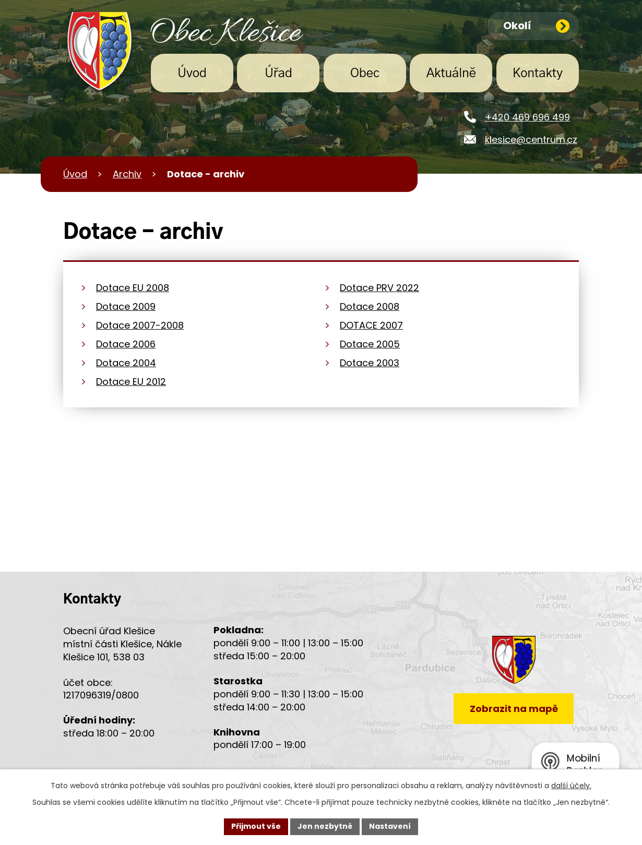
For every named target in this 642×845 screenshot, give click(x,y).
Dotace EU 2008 (132, 287)
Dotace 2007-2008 (140, 325)
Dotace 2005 (370, 344)
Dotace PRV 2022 (379, 287)
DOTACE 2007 (371, 325)
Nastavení (390, 826)
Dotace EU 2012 (131, 381)
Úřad (278, 73)
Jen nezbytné (325, 826)
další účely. (571, 785)
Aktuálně (451, 73)
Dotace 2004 (126, 362)
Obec (364, 73)
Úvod (192, 73)
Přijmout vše (256, 826)
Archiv (127, 173)
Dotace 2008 (369, 306)
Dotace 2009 (126, 306)
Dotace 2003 (369, 362)
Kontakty (538, 73)
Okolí (536, 25)
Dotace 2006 (126, 344)
